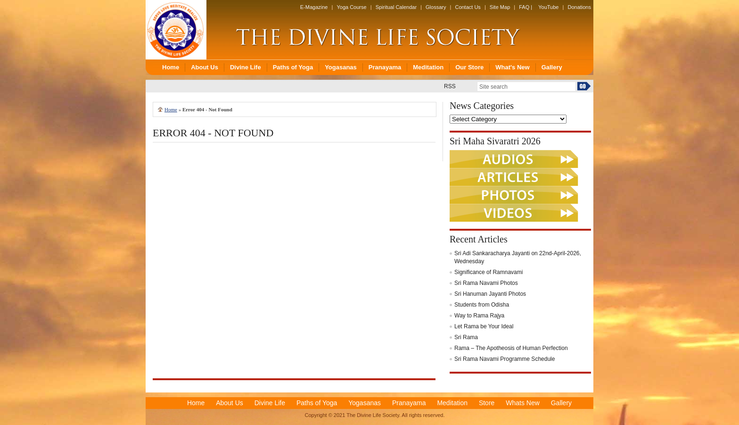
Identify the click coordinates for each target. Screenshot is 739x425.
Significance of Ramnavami (488, 272)
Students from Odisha (481, 304)
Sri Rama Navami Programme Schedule (504, 359)
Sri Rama (466, 337)
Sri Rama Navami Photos (486, 283)
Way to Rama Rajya (479, 315)
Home (170, 109)
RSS (450, 86)
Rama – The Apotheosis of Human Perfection (511, 348)
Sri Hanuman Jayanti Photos (490, 294)
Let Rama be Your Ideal (483, 326)
